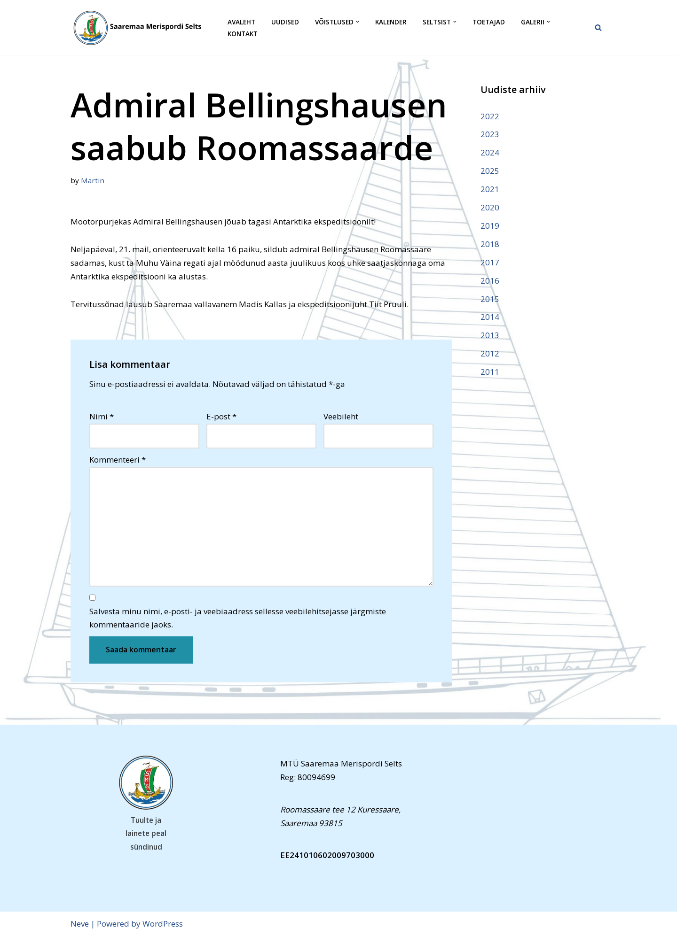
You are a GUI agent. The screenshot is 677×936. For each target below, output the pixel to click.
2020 (489, 207)
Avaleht (241, 21)
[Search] (598, 27)
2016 (489, 280)
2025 (489, 170)
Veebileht (340, 416)
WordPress (162, 923)
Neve (80, 923)
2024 (489, 152)
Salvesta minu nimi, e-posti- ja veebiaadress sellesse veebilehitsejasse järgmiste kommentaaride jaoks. (237, 618)
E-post (221, 416)
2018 (489, 244)
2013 (489, 335)
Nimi (101, 416)
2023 (489, 134)
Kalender (391, 21)
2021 (489, 189)
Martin (92, 180)
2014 (489, 316)
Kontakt (243, 33)
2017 (489, 262)
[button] (357, 21)
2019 (489, 225)
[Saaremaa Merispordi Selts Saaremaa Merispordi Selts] (141, 27)
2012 (489, 353)
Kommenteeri (117, 459)
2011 (489, 371)
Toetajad (488, 21)
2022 (489, 116)
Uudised (285, 21)
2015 (489, 299)
